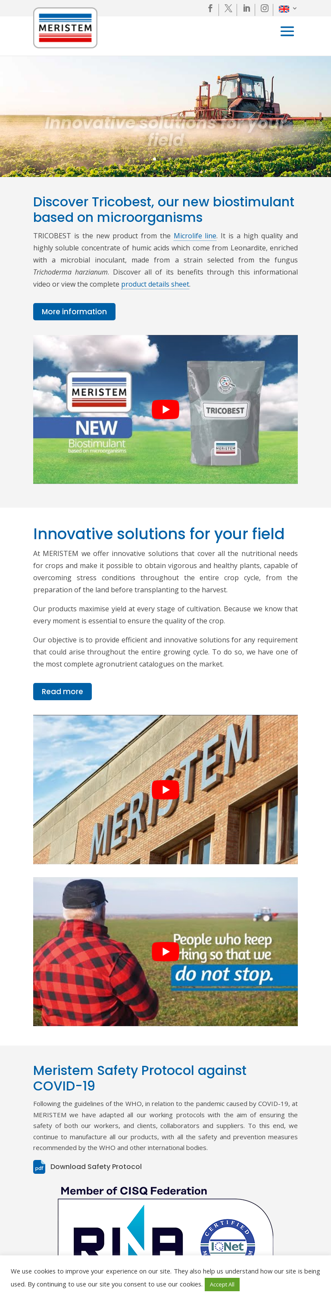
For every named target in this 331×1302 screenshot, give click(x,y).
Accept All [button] (222, 1284)
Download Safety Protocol (96, 1167)
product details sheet (155, 284)
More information (74, 312)
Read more (62, 691)
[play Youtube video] (165, 409)
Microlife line (195, 235)
